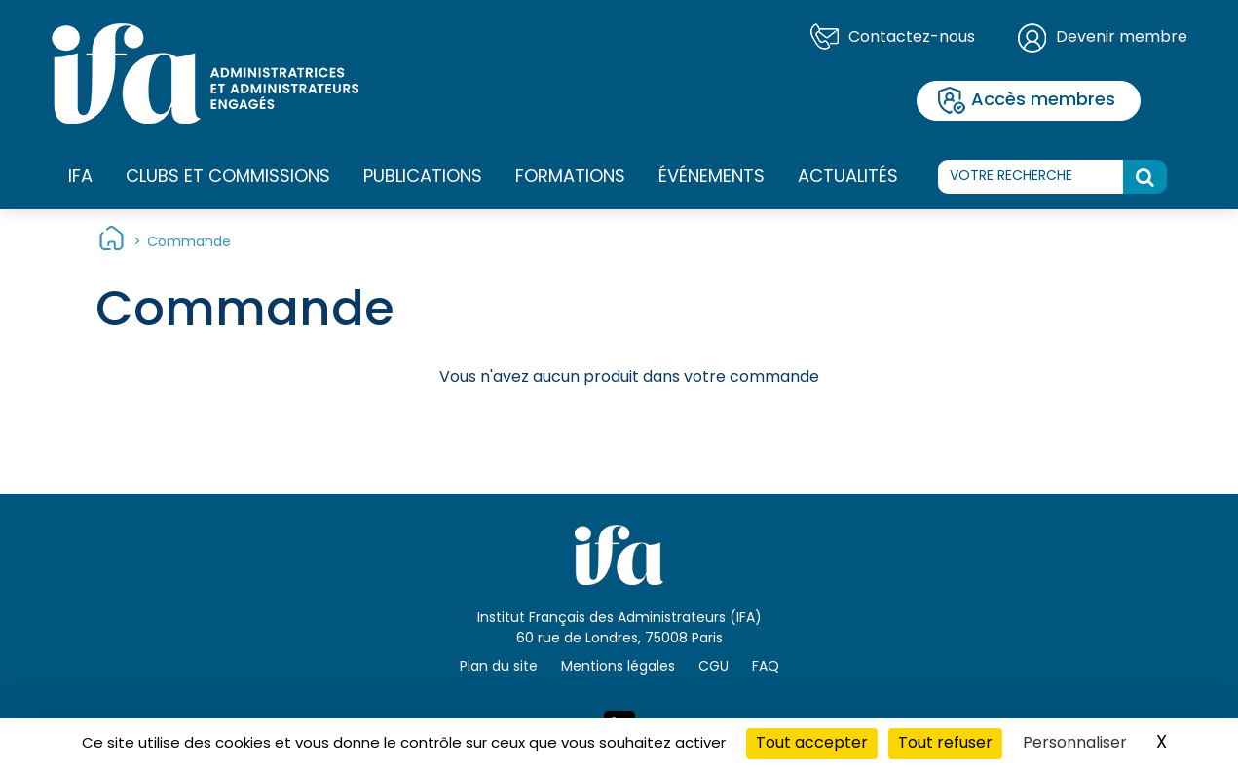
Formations (570, 178)
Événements (711, 178)
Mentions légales (618, 667)
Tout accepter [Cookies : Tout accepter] (812, 743)
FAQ (765, 667)
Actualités (848, 178)
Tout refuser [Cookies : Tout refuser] (945, 743)
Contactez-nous (911, 38)
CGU (713, 667)
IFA (80, 178)
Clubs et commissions (228, 178)
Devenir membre (1121, 38)
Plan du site (499, 667)
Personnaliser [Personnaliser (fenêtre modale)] (1075, 743)
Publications (422, 178)
